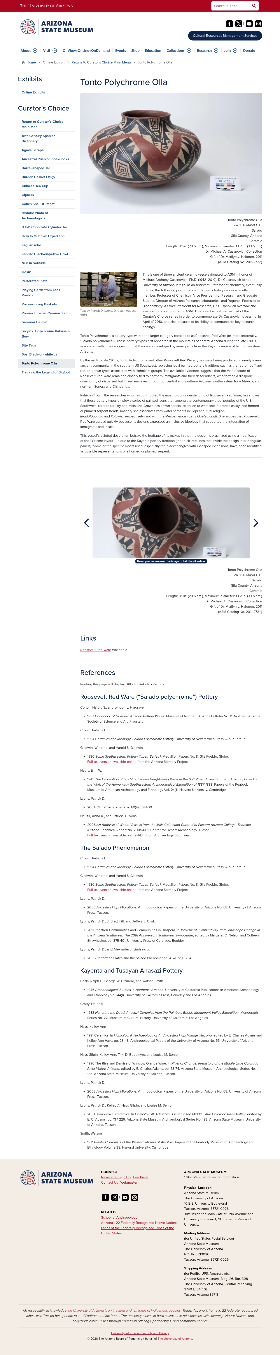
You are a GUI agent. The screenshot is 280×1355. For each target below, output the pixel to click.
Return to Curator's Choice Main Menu (42, 124)
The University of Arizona (175, 1339)
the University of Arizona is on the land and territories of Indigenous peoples (124, 1310)
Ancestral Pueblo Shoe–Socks (45, 159)
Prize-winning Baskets (39, 304)
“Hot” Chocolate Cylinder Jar (44, 227)
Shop (135, 50)
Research (204, 50)
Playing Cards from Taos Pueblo (41, 292)
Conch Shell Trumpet (38, 204)
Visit (46, 50)
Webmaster (128, 1182)
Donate (249, 50)
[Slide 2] (159, 555)
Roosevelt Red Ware (95, 650)
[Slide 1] (151, 555)
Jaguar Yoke (31, 245)
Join (227, 50)
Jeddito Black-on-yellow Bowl (45, 254)
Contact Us (109, 1182)
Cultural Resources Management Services (225, 35)
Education (153, 50)
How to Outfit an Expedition (43, 236)
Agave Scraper (33, 150)
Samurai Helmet (34, 322)
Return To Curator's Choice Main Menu (101, 62)
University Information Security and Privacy (140, 1333)
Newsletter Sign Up (116, 1177)
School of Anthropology (119, 1217)
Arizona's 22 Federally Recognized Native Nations (139, 1223)
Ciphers (28, 195)
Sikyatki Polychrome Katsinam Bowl (46, 334)
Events (120, 50)
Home (31, 62)
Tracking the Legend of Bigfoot (46, 372)
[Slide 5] (183, 555)
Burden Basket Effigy (38, 177)
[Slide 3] (167, 555)
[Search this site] (230, 6)
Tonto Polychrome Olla (39, 363)
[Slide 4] (175, 555)
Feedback (140, 1177)
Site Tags (29, 345)
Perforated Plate (34, 281)
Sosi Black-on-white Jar (40, 354)
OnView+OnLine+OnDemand (86, 50)
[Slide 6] (191, 555)
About (26, 50)
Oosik (26, 272)
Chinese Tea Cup (35, 186)
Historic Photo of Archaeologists (35, 215)
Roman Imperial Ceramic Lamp (46, 313)
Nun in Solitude (34, 263)
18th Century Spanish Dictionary (38, 138)
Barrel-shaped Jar (36, 168)
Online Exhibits (33, 92)
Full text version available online (111, 762)
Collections (176, 50)
